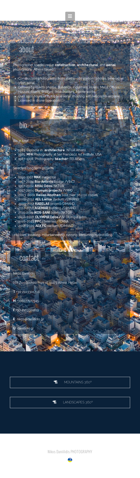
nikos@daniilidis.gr (30, 319)
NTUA (71, 150)
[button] (70, 16)
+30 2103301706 (28, 292)
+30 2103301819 (27, 310)
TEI (71, 159)
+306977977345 (28, 301)
